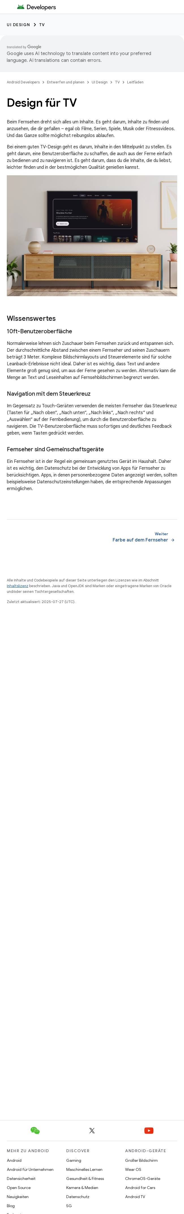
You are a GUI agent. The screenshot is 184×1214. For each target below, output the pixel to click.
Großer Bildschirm (141, 1160)
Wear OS (133, 1169)
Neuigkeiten (18, 1196)
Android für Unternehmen (30, 1169)
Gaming (73, 1160)
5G (69, 1205)
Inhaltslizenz (17, 585)
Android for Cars (140, 1187)
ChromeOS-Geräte (142, 1178)
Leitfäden (135, 82)
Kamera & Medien (82, 1187)
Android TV (135, 1196)
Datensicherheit (21, 1178)
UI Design (18, 24)
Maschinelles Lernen (84, 1169)
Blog (11, 1205)
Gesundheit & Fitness (85, 1178)
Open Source (19, 1187)
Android (14, 1160)
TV (42, 24)
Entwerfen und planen (65, 82)
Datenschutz (77, 1196)
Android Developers (23, 82)
